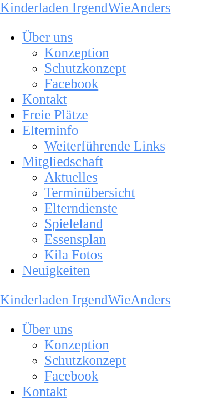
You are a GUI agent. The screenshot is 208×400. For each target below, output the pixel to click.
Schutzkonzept (85, 68)
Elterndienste (81, 208)
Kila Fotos (73, 254)
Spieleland (73, 223)
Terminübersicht (89, 192)
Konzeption (76, 52)
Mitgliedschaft (62, 161)
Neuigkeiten (56, 270)
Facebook (71, 83)
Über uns (47, 36)
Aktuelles (71, 176)
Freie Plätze (55, 114)
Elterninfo (50, 130)
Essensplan (75, 239)
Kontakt (44, 99)
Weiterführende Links (104, 145)
